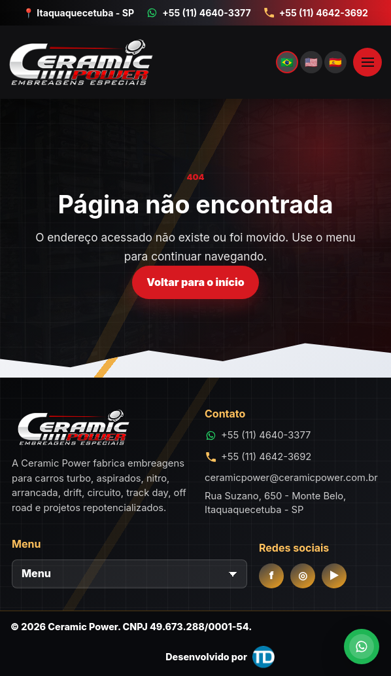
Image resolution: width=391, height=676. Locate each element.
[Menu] (129, 574)
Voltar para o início (195, 282)
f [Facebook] (271, 575)
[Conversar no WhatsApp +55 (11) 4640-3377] (198, 12)
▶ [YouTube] (334, 575)
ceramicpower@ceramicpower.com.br (291, 478)
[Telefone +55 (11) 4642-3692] (315, 12)
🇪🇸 (335, 62)
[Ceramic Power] (176, 62)
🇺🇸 (311, 62)
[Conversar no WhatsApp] (361, 646)
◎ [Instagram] (302, 575)
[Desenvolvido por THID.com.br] (220, 657)
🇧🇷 (287, 62)
